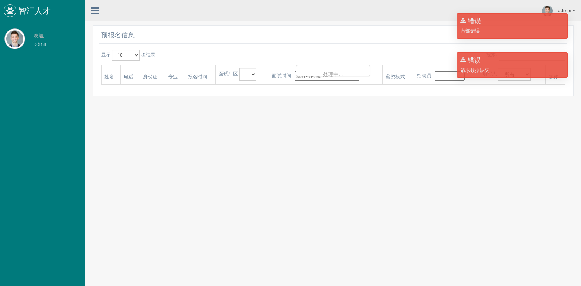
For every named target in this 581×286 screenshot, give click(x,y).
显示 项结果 (128, 55)
